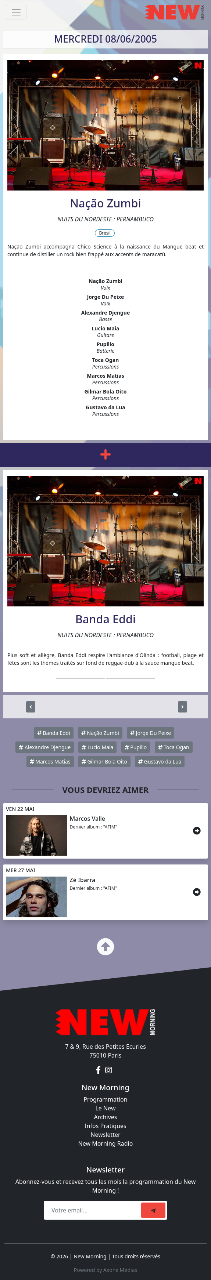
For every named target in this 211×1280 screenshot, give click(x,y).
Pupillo (136, 747)
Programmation (105, 1099)
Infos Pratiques (105, 1126)
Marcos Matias (50, 761)
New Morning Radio (105, 1143)
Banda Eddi (53, 732)
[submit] (153, 1210)
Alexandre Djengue (45, 747)
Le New (105, 1108)
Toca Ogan (173, 747)
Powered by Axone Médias (105, 1269)
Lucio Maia (97, 747)
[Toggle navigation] (16, 12)
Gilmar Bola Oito (104, 761)
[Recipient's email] (94, 1210)
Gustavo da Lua (159, 761)
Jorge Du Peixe (150, 732)
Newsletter (105, 1135)
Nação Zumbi (100, 732)
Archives (105, 1117)
